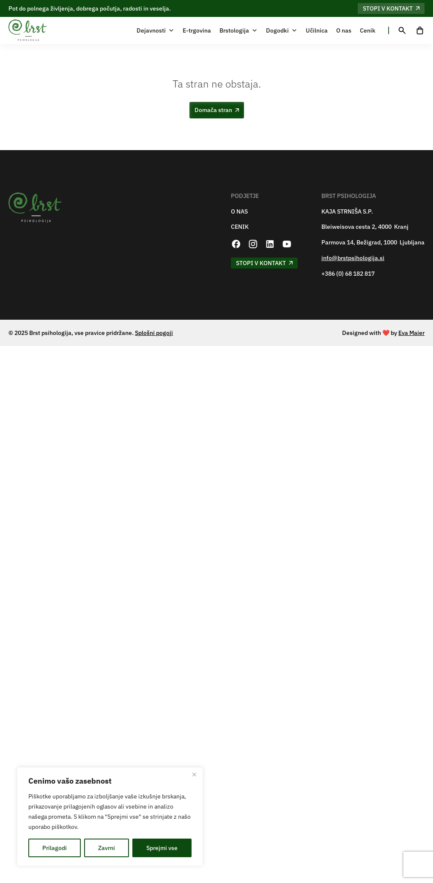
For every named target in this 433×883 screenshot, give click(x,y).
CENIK (240, 226)
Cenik (367, 30)
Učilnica (317, 30)
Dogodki (281, 30)
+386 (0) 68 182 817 (348, 273)
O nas (343, 30)
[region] (110, 816)
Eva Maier (411, 333)
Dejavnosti (155, 30)
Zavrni (106, 848)
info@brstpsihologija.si (352, 258)
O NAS (239, 211)
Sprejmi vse (162, 848)
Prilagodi (54, 848)
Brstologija (238, 30)
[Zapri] (194, 774)
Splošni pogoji (154, 333)
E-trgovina (197, 30)
